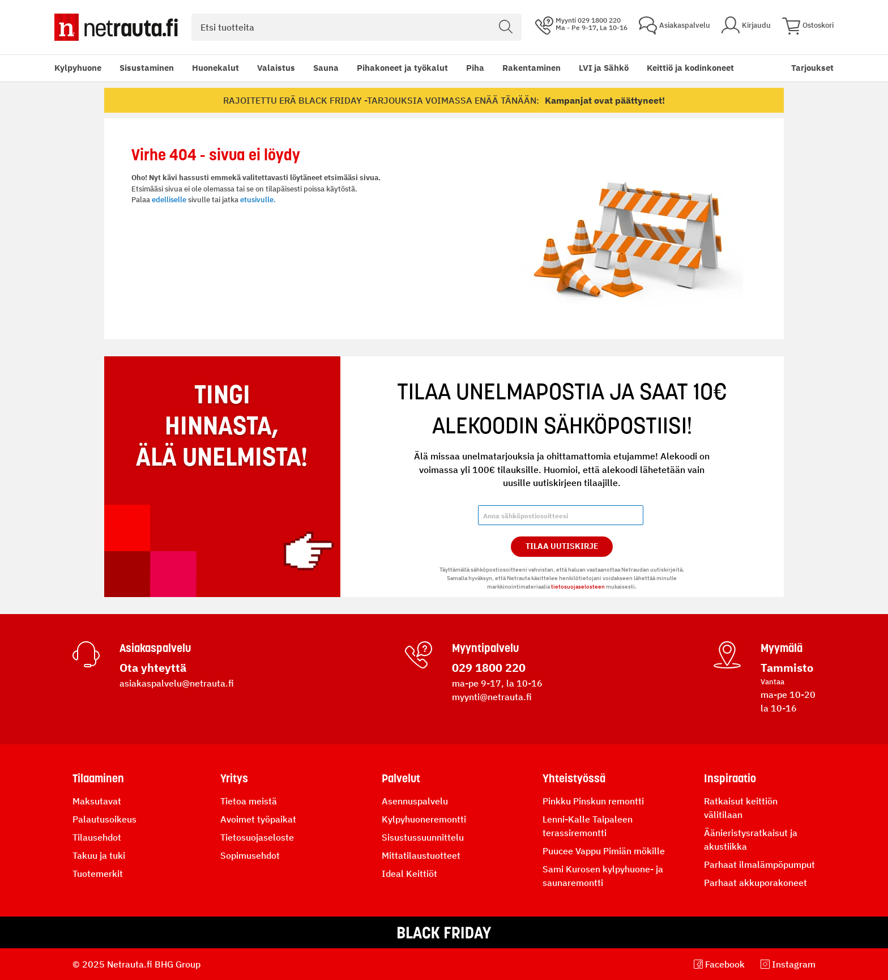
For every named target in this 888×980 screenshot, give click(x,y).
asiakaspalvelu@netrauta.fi (176, 683)
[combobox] (356, 27)
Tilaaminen (98, 778)
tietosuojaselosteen (578, 586)
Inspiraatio (730, 778)
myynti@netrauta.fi (492, 696)
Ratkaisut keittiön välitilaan (741, 807)
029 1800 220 (489, 667)
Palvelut (401, 778)
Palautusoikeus (104, 819)
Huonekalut (215, 67)
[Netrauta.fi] (116, 27)
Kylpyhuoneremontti (424, 819)
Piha (475, 67)
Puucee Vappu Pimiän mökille (604, 851)
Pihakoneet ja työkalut (402, 67)
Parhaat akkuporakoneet (755, 882)
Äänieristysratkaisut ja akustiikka (750, 839)
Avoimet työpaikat (258, 819)
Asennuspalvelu (415, 801)
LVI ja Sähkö (604, 67)
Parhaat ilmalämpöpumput (759, 864)
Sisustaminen (146, 67)
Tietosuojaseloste (257, 837)
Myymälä (781, 648)
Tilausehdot (96, 837)
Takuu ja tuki (98, 855)
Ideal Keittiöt (409, 873)
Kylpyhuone (77, 67)
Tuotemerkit (97, 873)
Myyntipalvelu (485, 648)
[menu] (394, 68)
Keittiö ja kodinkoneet (690, 67)
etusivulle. (258, 199)
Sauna (326, 67)
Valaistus (276, 67)
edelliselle (169, 199)
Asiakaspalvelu (155, 648)
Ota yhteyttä (152, 667)
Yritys (234, 778)
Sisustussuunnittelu (423, 837)
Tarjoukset (812, 67)
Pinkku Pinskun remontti (593, 801)
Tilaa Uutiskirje (562, 546)
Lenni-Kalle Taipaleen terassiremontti (588, 825)
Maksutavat (96, 801)
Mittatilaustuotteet (421, 855)
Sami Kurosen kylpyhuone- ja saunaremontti (603, 875)
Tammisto (787, 667)
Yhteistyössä (574, 778)
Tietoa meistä (248, 801)
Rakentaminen (531, 67)
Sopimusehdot (250, 855)
